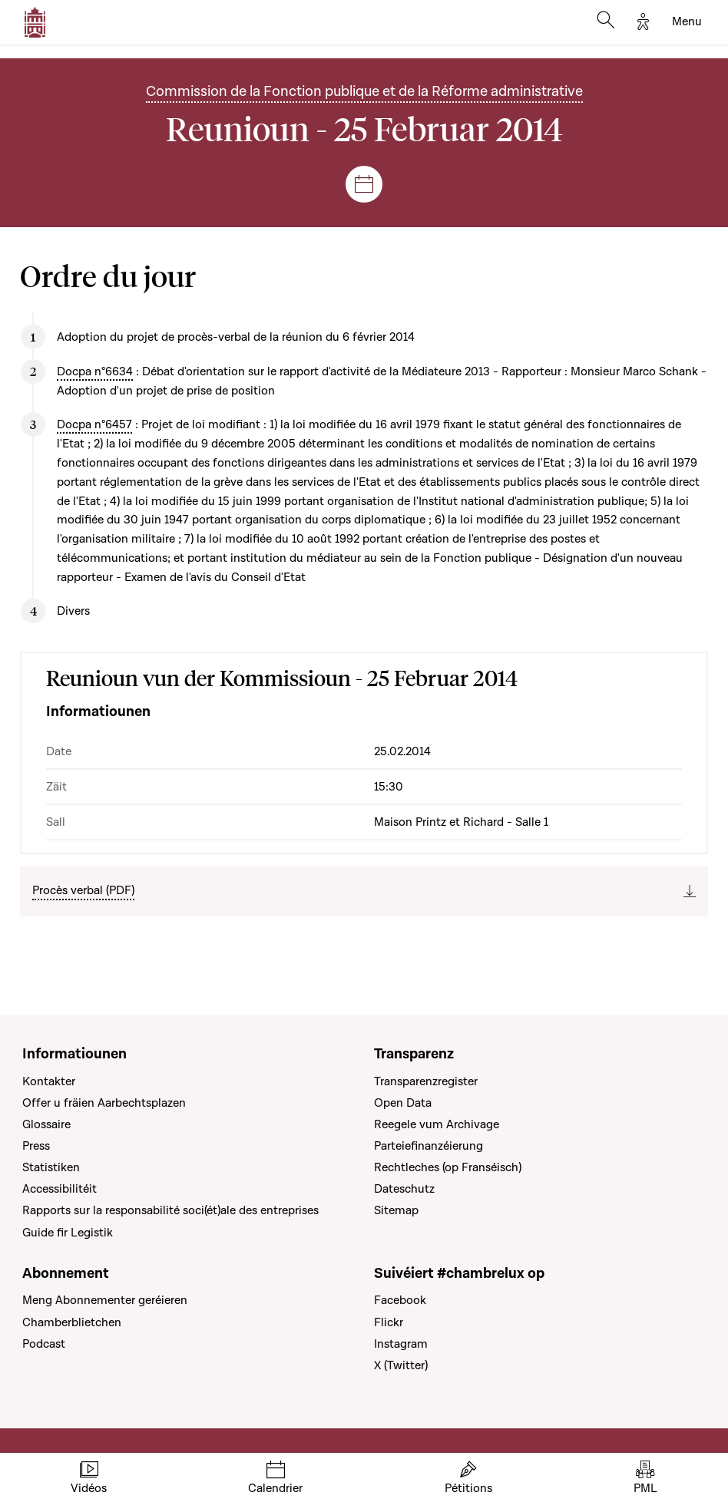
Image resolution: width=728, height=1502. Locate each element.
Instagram (401, 1344)
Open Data (403, 1103)
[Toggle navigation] (686, 22)
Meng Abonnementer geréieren (104, 1300)
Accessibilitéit (59, 1189)
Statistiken (51, 1167)
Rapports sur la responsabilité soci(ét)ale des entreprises (170, 1210)
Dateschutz (404, 1189)
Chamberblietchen (71, 1322)
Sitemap (396, 1210)
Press (36, 1146)
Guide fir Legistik (67, 1232)
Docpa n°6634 (95, 371)
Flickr (388, 1322)
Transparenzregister (426, 1081)
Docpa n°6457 (94, 424)
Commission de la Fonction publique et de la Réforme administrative (364, 91)
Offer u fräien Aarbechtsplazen (104, 1103)
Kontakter (48, 1081)
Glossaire (46, 1124)
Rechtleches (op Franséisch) (447, 1167)
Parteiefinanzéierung (428, 1146)
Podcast (43, 1344)
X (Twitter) (401, 1365)
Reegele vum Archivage (436, 1124)
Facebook (400, 1300)
